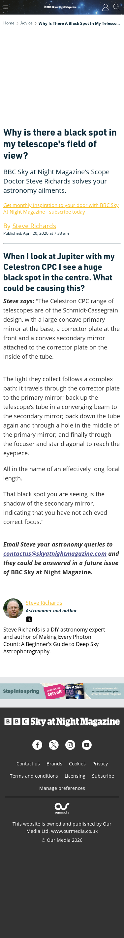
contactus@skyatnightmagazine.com (55, 553)
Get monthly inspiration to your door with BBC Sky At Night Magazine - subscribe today (61, 208)
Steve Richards (44, 602)
